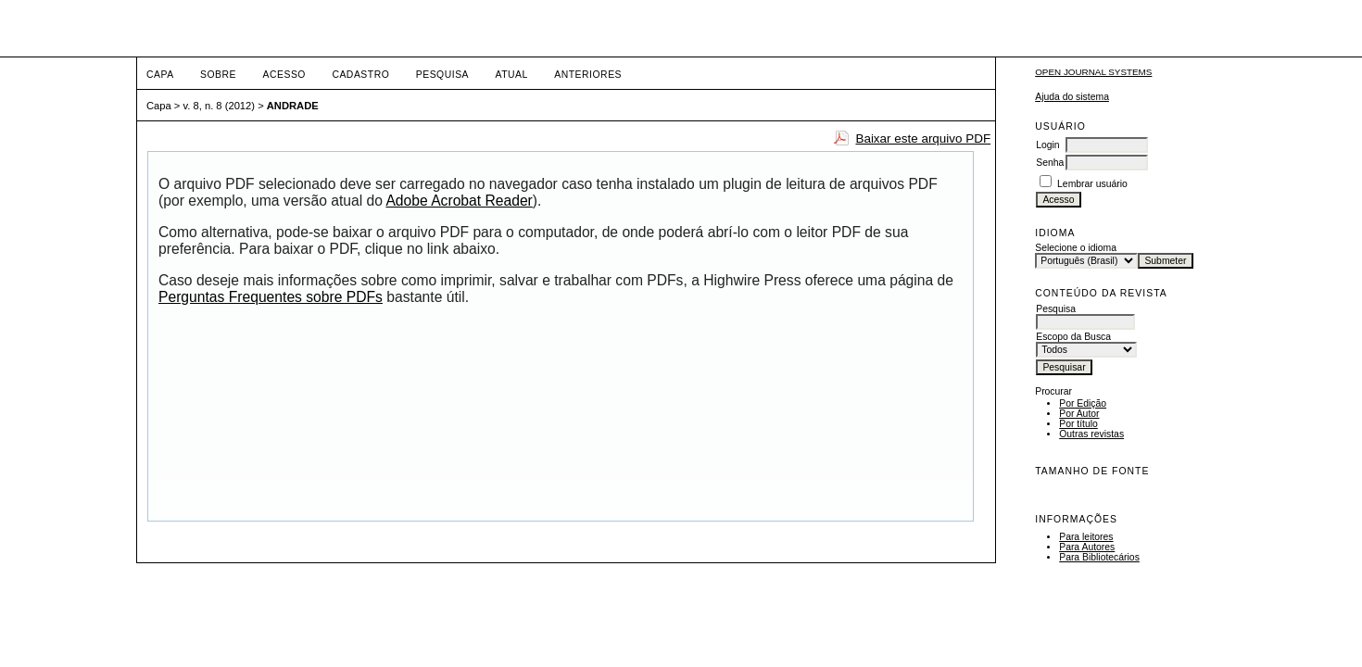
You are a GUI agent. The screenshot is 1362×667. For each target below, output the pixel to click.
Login (1047, 145)
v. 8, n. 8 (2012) (219, 105)
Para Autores (1087, 547)
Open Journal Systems (1093, 72)
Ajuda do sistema (1072, 97)
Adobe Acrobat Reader (458, 200)
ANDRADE (293, 105)
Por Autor (1079, 414)
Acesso (284, 74)
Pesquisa (442, 74)
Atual (512, 74)
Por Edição (1082, 403)
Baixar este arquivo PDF (922, 138)
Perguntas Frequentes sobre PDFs (270, 297)
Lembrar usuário (1092, 184)
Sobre (218, 74)
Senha (1050, 162)
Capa (160, 74)
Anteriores (588, 74)
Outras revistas (1091, 434)
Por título (1078, 424)
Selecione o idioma (1075, 248)
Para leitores (1086, 537)
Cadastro (360, 74)
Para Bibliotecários (1099, 557)
